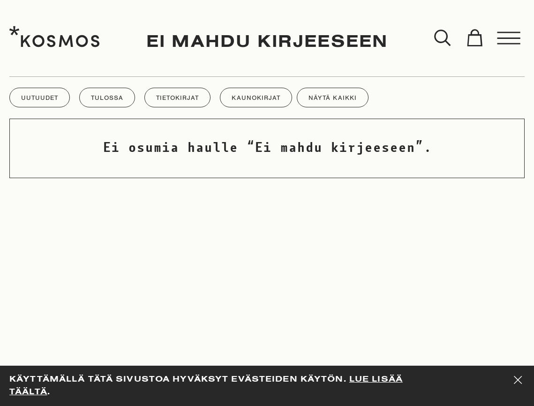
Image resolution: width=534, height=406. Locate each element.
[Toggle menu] (509, 38)
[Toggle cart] (474, 38)
